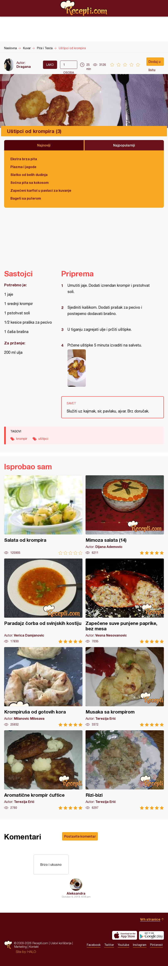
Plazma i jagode (23, 167)
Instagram (139, 944)
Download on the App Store (124, 935)
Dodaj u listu (154, 63)
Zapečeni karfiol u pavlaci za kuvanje (40, 190)
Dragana (23, 66)
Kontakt (34, 946)
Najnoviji (43, 145)
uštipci (43, 438)
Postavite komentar (80, 836)
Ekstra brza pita (23, 159)
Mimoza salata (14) (125, 515)
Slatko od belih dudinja (29, 175)
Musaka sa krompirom (125, 687)
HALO (31, 952)
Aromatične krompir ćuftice (43, 770)
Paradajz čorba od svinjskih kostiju (43, 601)
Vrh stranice (150, 919)
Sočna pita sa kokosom (29, 182)
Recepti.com (84, 8)
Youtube (123, 944)
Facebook (94, 944)
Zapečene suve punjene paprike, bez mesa (125, 601)
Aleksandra (76, 893)
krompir (21, 438)
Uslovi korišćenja (60, 943)
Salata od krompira (43, 515)
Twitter (109, 944)
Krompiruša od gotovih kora (43, 687)
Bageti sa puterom (25, 198)
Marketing (20, 946)
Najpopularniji (124, 145)
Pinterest (156, 944)
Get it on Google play (151, 935)
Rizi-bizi (125, 770)
